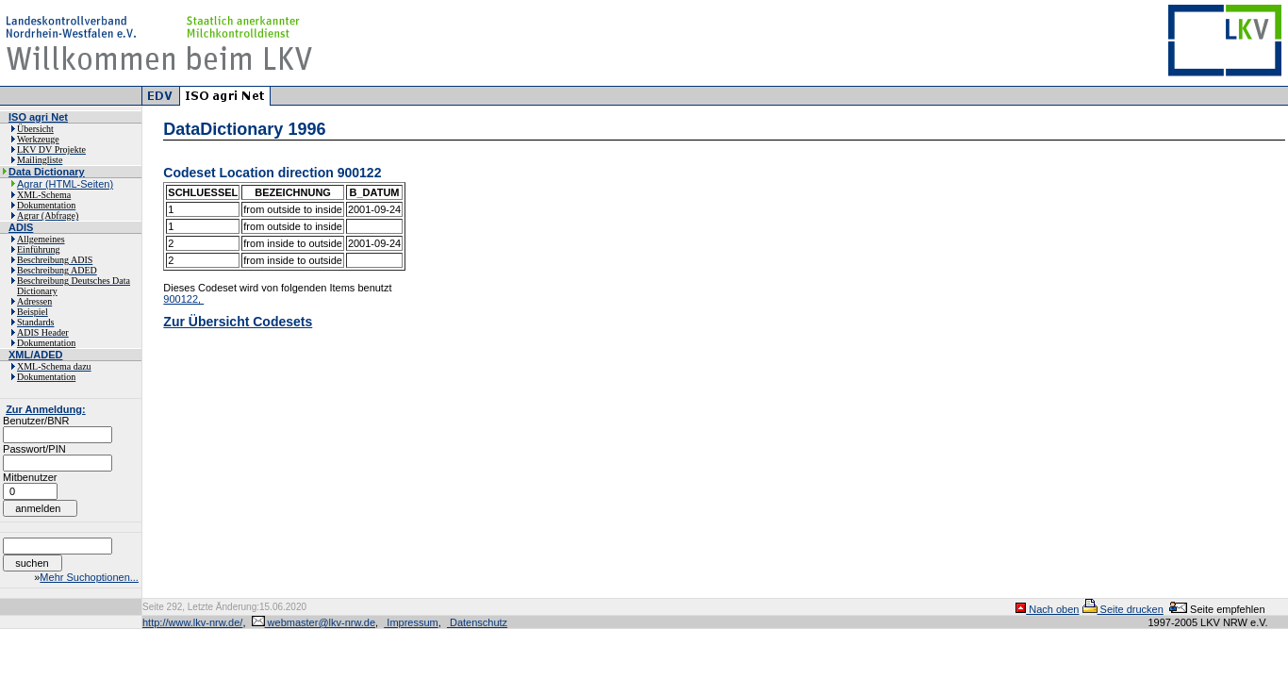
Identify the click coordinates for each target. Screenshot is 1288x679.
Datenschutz (477, 622)
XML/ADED (35, 354)
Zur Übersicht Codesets (237, 321)
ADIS (20, 227)
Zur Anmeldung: (46, 409)
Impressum (411, 622)
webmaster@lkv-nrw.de (314, 622)
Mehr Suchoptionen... (89, 577)
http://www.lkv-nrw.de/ (192, 622)
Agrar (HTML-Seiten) (65, 184)
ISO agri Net (38, 117)
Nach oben (1047, 609)
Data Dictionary (46, 171)
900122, (183, 299)
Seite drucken (1123, 609)
